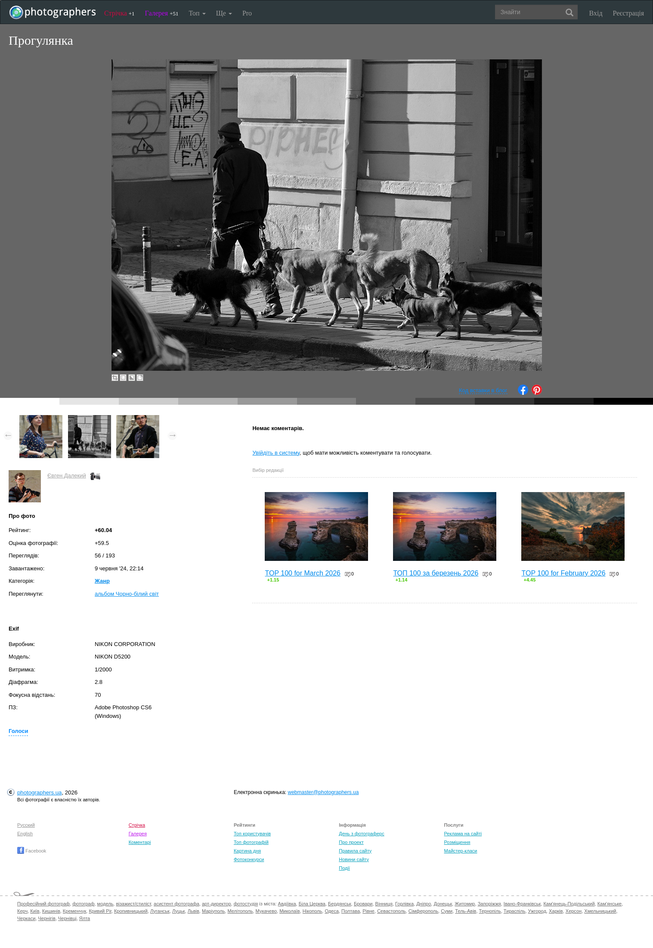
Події (344, 868)
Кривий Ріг (100, 911)
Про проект (351, 842)
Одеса (331, 911)
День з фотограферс (361, 833)
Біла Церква (312, 903)
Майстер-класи (460, 850)
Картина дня (247, 850)
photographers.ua (39, 792)
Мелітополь (240, 911)
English (25, 833)
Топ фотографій (251, 842)
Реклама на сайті (463, 833)
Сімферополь (423, 911)
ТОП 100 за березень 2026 (435, 573)
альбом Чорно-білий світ (127, 594)
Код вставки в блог (483, 390)
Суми (446, 911)
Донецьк (442, 903)
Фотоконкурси (249, 859)
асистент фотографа (176, 903)
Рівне (368, 911)
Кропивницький (131, 911)
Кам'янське (609, 903)
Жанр (102, 581)
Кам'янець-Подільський (568, 903)
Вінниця (384, 903)
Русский (26, 825)
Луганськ (160, 911)
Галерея (162, 13)
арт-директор (216, 903)
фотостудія (246, 903)
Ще (224, 13)
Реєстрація (628, 13)
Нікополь (312, 911)
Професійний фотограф (43, 903)
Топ (197, 13)
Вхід (596, 13)
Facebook (31, 850)
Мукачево (266, 911)
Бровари (363, 903)
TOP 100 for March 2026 (302, 573)
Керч (22, 911)
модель (105, 903)
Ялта (84, 918)
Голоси (18, 731)
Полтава (350, 911)
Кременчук (74, 911)
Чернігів (47, 918)
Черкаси (26, 918)
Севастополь (391, 911)
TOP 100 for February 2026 (563, 573)
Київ (34, 911)
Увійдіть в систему (276, 452)
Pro (247, 13)
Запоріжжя (489, 903)
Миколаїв (289, 911)
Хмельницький (600, 911)
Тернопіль (490, 911)
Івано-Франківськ (522, 903)
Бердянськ (339, 903)
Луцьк (178, 911)
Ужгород (537, 911)
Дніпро (423, 903)
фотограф (83, 903)
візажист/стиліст (133, 903)
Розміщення (457, 842)
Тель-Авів (465, 911)
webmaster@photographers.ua (323, 792)
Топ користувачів (252, 833)
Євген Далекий (66, 475)
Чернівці (67, 918)
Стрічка (119, 13)
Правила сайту (355, 850)
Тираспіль (515, 911)
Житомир (465, 903)
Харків (556, 911)
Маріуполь (213, 911)
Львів (193, 911)
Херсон (574, 911)
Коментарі (140, 842)
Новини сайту (354, 859)
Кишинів (51, 911)
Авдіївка (287, 903)
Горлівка (404, 903)
